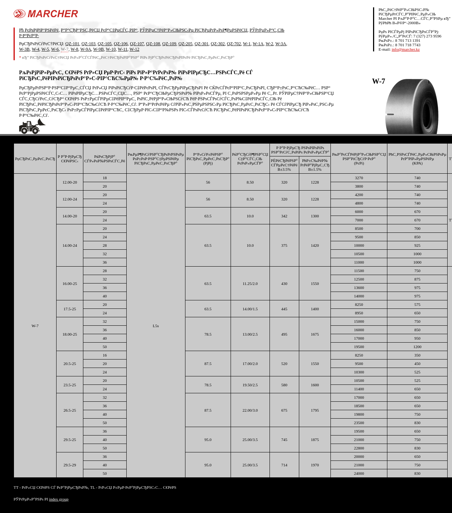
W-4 (35, 49)
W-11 (122, 49)
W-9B (98, 49)
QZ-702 (234, 43)
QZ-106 (121, 43)
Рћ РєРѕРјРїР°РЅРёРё (39, 30)
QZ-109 (169, 43)
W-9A (85, 49)
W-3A (280, 43)
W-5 (45, 49)
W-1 (247, 43)
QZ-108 (153, 43)
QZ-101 (72, 43)
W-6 (55, 49)
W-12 (135, 49)
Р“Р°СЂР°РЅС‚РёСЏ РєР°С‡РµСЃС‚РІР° (99, 30)
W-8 (74, 49)
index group (59, 499)
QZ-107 (137, 43)
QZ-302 (218, 43)
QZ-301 (202, 43)
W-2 (269, 43)
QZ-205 (185, 43)
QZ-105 (105, 43)
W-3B (24, 49)
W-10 (111, 49)
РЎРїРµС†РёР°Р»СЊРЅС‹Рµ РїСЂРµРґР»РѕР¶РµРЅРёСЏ (193, 30)
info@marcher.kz (406, 49)
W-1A (258, 43)
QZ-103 (88, 43)
